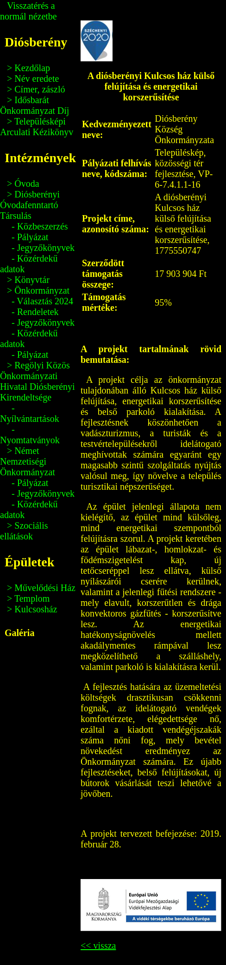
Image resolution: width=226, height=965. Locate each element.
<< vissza (98, 945)
